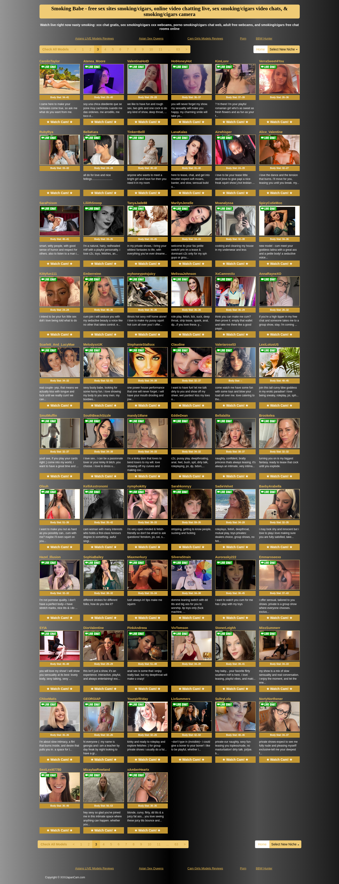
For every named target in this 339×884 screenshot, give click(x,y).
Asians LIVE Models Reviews (94, 38)
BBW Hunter (264, 38)
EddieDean (179, 415)
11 (160, 49)
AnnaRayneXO (270, 274)
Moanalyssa (224, 203)
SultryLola (223, 699)
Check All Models (55, 49)
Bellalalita (222, 415)
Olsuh (44, 486)
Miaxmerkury (137, 557)
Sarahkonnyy (181, 486)
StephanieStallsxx (141, 344)
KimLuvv (222, 61)
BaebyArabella (270, 486)
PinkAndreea (137, 628)
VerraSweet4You (271, 61)
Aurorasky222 (226, 557)
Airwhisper (223, 132)
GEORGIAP (91, 699)
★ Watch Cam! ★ (60, 122)
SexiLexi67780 (50, 769)
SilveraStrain (181, 557)
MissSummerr (269, 628)
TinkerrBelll (136, 132)
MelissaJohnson (183, 274)
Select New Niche (283, 49)
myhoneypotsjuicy (141, 274)
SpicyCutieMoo (270, 203)
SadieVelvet (224, 486)
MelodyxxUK (92, 344)
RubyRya (46, 132)
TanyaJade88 (137, 203)
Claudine (178, 344)
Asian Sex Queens (151, 38)
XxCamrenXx (225, 274)
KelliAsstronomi (95, 486)
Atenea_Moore (94, 61)
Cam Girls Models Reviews (205, 38)
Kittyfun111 (48, 274)
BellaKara (90, 132)
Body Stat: (59, 97)
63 (178, 49)
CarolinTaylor (49, 61)
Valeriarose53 (225, 344)
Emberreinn (92, 274)
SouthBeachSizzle (97, 415)
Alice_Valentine (271, 132)
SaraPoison (48, 203)
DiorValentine (93, 628)
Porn (243, 38)
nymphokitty (136, 486)
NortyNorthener (271, 699)
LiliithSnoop (92, 203)
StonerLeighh (225, 628)
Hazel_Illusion (50, 557)
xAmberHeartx (138, 769)
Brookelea (267, 415)
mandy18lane (137, 415)
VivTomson (179, 628)
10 (151, 49)
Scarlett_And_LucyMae (57, 344)
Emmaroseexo (270, 557)
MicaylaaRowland (96, 769)
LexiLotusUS (269, 344)
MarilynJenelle (182, 203)
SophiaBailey (93, 557)
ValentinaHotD (138, 61)
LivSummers (180, 699)
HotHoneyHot (181, 61)
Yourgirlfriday (137, 699)
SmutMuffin (48, 415)
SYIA (43, 628)
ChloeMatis (48, 699)
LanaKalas (179, 132)
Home (260, 49)
